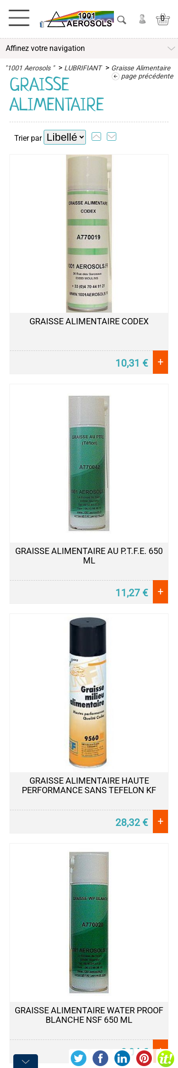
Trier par (28, 138)
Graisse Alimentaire (140, 68)
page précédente (147, 76)
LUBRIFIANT (83, 68)
